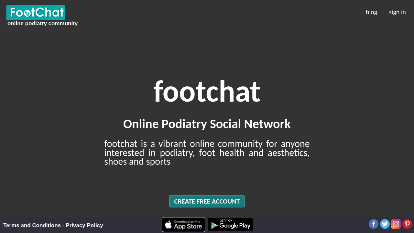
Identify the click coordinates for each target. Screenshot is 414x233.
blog (371, 11)
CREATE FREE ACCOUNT (207, 201)
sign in (397, 11)
